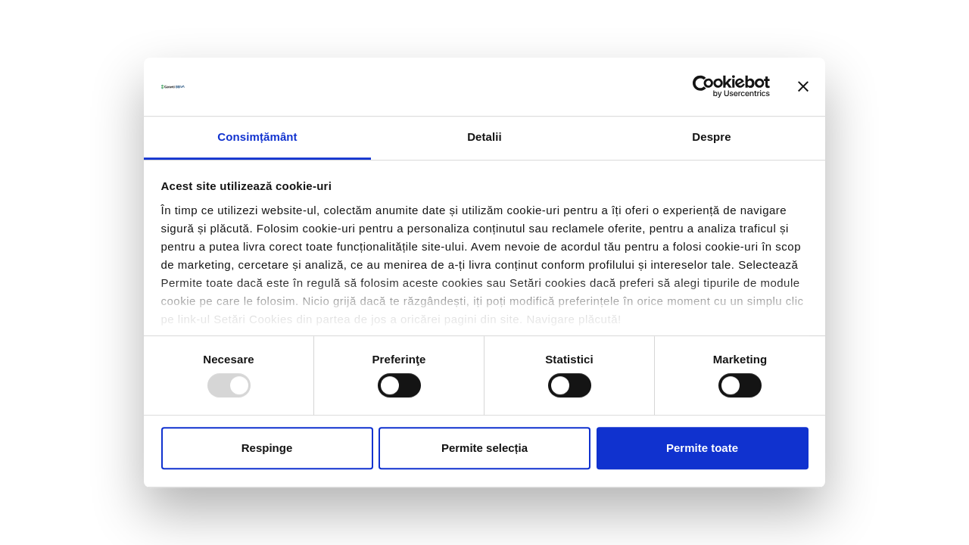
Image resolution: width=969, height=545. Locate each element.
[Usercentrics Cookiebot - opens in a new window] (703, 87)
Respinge (267, 447)
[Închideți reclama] (803, 87)
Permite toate (702, 447)
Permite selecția (484, 447)
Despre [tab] (711, 136)
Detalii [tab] (484, 136)
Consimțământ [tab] (257, 136)
